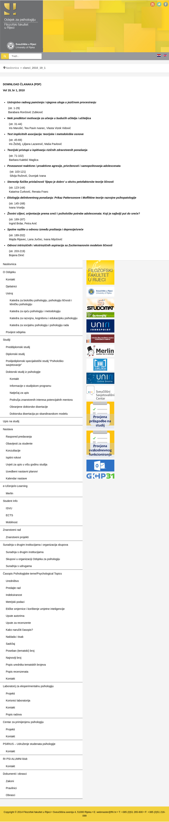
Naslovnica (12, 67)
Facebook (165, 4)
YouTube (152, 4)
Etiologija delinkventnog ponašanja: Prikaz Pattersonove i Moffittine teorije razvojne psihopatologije (71, 197)
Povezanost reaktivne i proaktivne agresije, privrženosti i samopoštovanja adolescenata (63, 165)
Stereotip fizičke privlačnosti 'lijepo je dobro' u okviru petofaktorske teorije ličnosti (60, 181)
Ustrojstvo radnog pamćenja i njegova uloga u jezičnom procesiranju (51, 102)
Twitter (159, 4)
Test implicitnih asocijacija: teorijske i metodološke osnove (45, 134)
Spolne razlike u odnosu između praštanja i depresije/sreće (45, 229)
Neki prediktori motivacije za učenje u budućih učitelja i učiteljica (49, 118)
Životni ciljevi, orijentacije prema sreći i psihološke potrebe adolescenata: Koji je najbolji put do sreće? (73, 213)
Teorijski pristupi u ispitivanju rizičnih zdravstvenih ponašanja (47, 150)
